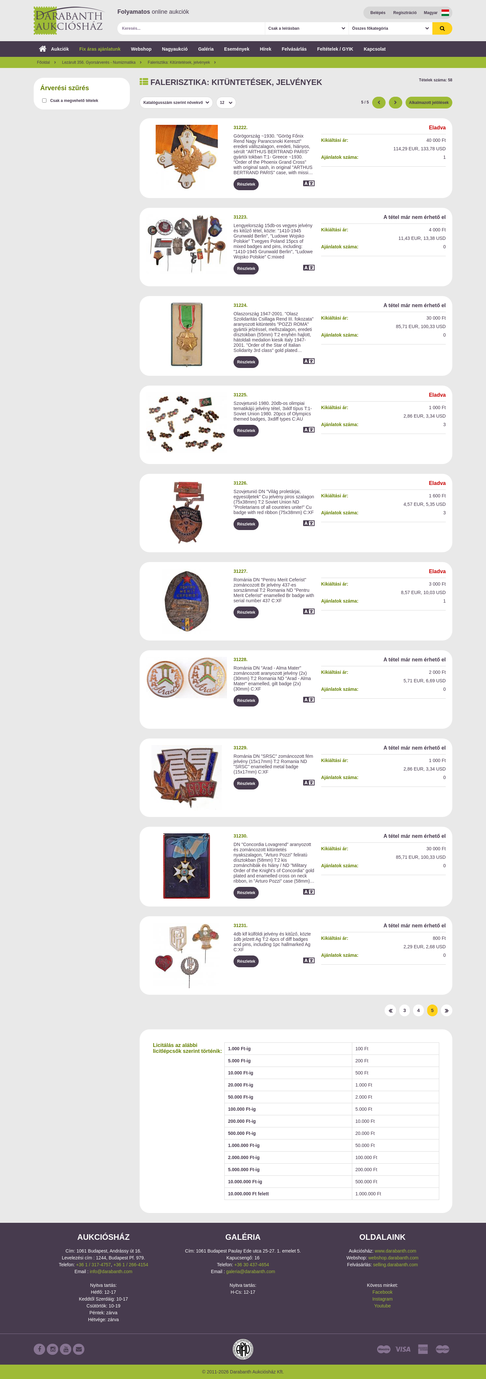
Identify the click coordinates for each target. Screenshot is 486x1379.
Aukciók (54, 49)
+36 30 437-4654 (251, 1264)
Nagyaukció (175, 49)
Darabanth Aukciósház (70, 21)
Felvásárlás (294, 49)
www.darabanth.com (395, 1251)
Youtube (382, 1305)
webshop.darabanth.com (393, 1257)
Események (236, 49)
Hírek (265, 49)
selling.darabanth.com (395, 1264)
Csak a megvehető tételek (74, 100)
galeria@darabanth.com (250, 1271)
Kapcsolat (375, 49)
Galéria (206, 49)
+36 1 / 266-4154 (130, 1264)
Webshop (141, 49)
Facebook (382, 1292)
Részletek (246, 184)
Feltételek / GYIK (335, 49)
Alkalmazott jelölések (429, 102)
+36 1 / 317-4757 (93, 1264)
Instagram (382, 1299)
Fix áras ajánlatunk (99, 49)
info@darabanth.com (111, 1271)
